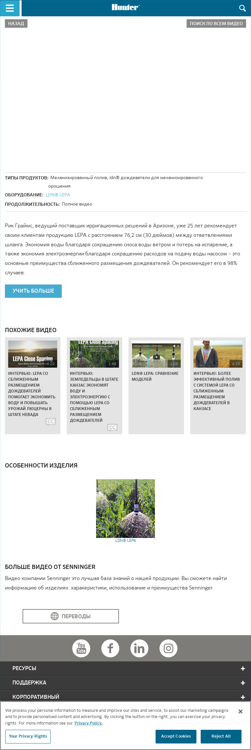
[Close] (240, 711)
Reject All (221, 736)
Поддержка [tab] (129, 683)
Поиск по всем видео (216, 24)
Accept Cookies (176, 736)
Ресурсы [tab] (129, 668)
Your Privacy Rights (28, 736)
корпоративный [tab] (129, 697)
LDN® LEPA (58, 195)
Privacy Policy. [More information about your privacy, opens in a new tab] (89, 723)
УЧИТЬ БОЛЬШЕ (33, 291)
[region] (125, 725)
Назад (16, 24)
